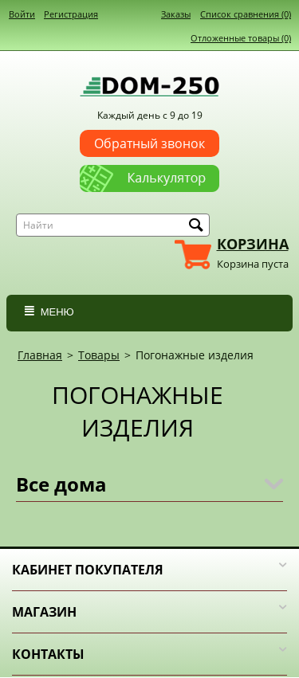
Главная (40, 355)
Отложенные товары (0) (241, 38)
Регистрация (71, 14)
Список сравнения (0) (245, 14)
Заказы (176, 14)
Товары (99, 355)
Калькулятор (150, 172)
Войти (22, 14)
